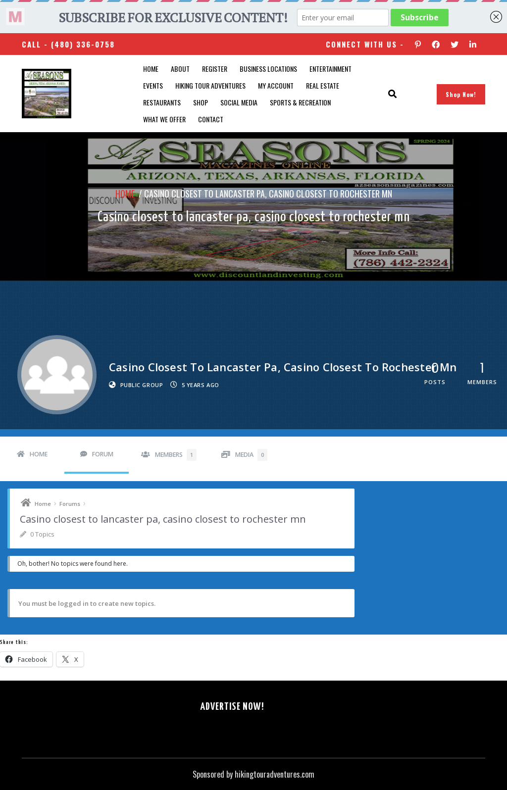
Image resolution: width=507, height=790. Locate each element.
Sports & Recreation (300, 102)
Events (153, 85)
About (180, 68)
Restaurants (162, 102)
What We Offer (164, 119)
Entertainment (330, 68)
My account (276, 85)
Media (251, 455)
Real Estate (322, 85)
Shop (200, 102)
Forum (102, 454)
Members (176, 455)
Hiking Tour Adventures (210, 85)
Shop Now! (461, 94)
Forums (69, 503)
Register (214, 68)
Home (150, 68)
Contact (210, 119)
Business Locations (268, 68)
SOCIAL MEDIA (238, 102)
